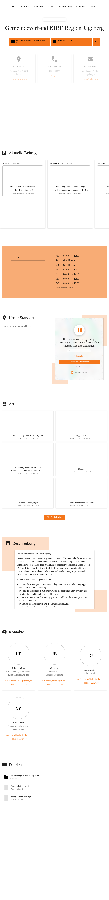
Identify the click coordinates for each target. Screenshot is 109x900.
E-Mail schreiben (90, 79)
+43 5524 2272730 (90, 714)
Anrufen (54, 76)
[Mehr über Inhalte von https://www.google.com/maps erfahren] (79, 356)
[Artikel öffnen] (27, 427)
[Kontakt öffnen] (18, 690)
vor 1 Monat (6, 163)
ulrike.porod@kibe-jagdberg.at (18, 711)
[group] (54, 194)
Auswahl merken (79, 372)
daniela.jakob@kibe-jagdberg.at (90, 710)
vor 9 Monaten (101, 163)
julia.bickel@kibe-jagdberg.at (54, 711)
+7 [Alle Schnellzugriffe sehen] (96, 41)
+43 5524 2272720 (54, 715)
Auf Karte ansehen (19, 79)
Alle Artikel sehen (54, 524)
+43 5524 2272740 (18, 770)
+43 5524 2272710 (18, 715)
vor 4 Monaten (54, 163)
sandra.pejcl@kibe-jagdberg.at (18, 766)
